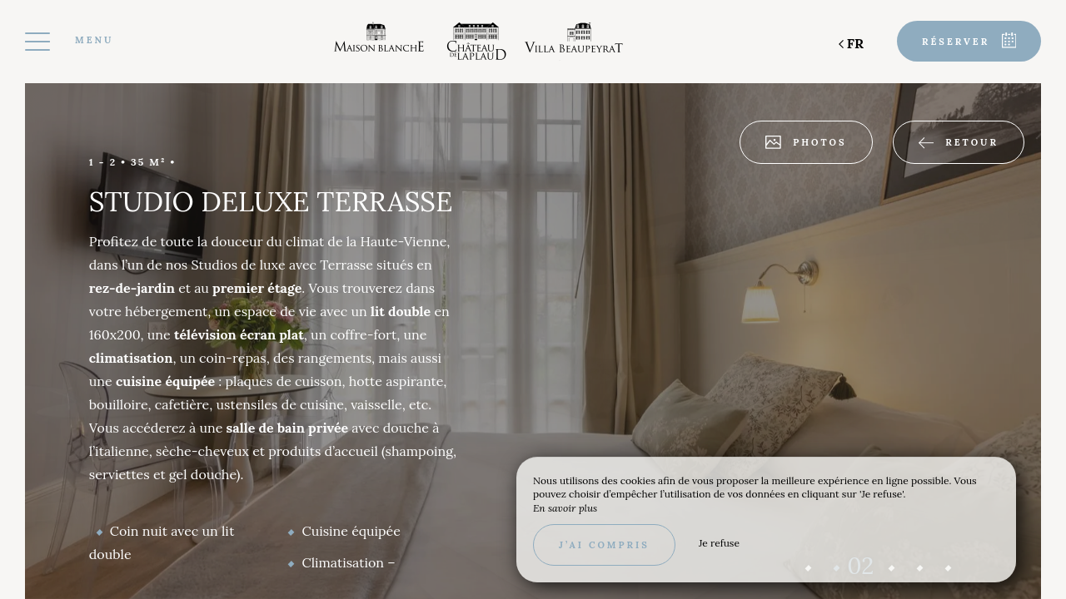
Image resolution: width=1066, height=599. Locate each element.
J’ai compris (604, 545)
